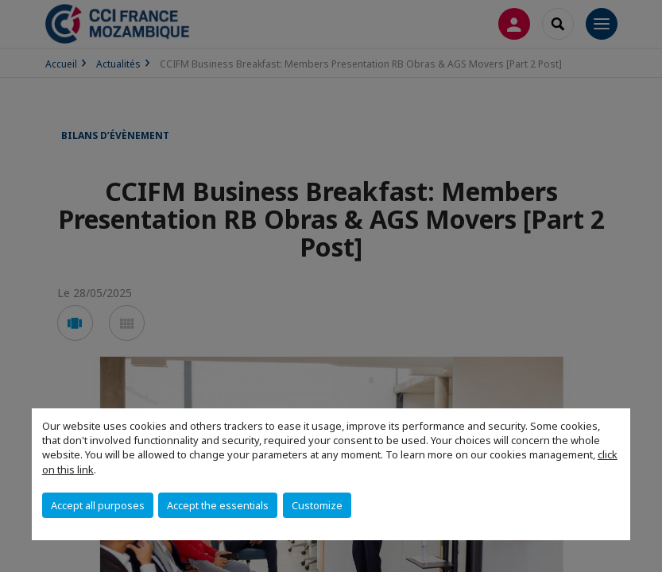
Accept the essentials (218, 505)
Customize (317, 505)
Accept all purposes (98, 505)
